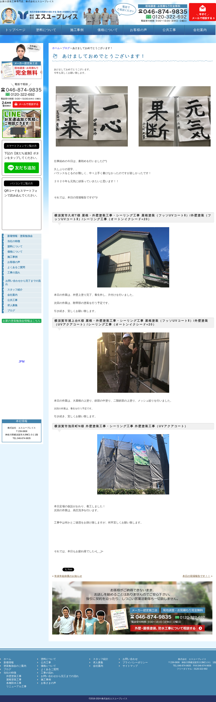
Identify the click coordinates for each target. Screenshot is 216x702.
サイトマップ (130, 665)
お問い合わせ (130, 659)
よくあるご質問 (49, 669)
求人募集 (98, 662)
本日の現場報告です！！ (196, 576)
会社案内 (200, 30)
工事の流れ (47, 672)
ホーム (56, 48)
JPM (22, 360)
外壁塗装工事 (12, 676)
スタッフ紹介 (100, 659)
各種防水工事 (12, 682)
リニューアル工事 (15, 686)
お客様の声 (138, 30)
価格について (108, 30)
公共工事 (169, 30)
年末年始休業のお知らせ (68, 576)
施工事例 (77, 30)
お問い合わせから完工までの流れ (60, 676)
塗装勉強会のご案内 (15, 665)
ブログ (66, 48)
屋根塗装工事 (12, 679)
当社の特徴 (10, 672)
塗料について (46, 30)
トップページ (15, 30)
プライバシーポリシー (135, 662)
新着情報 (9, 662)
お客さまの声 (48, 682)
